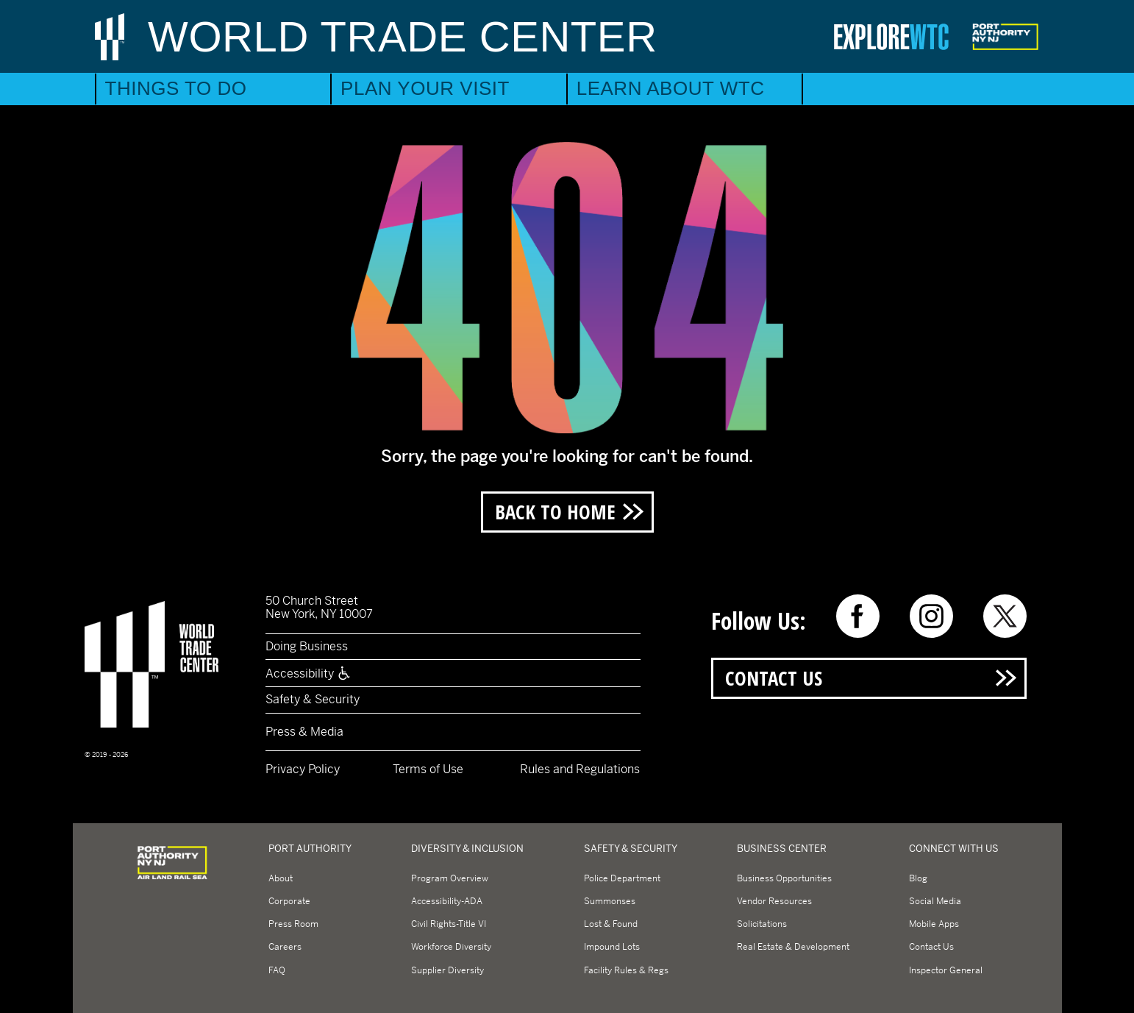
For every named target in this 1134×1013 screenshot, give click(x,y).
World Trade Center (402, 36)
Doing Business (306, 646)
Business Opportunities (784, 878)
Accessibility (308, 673)
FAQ (276, 970)
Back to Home (555, 511)
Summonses (609, 901)
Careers (285, 947)
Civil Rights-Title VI (448, 924)
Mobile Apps (934, 924)
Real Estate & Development (793, 947)
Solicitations (762, 924)
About (280, 878)
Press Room (293, 924)
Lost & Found (611, 924)
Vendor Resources (774, 901)
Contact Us (773, 678)
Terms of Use (428, 769)
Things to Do (176, 88)
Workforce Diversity (451, 947)
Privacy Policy (302, 769)
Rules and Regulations (580, 769)
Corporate (289, 901)
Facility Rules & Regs (626, 970)
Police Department (622, 878)
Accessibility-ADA (446, 901)
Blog (918, 878)
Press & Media (304, 731)
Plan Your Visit (425, 88)
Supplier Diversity (447, 970)
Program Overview (449, 878)
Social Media (935, 901)
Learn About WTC (671, 88)
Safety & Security (312, 699)
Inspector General (946, 970)
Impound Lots (612, 947)
